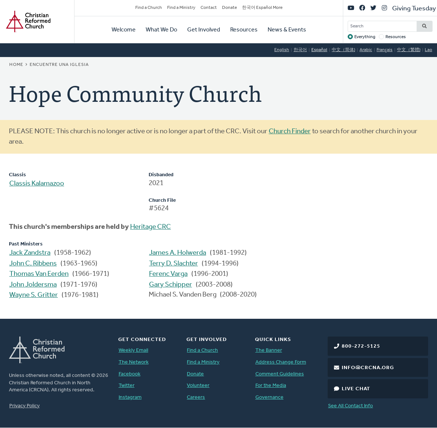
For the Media (270, 385)
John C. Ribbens (33, 263)
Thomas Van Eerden (39, 274)
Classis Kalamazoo (36, 183)
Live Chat (356, 389)
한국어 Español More (262, 8)
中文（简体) (343, 50)
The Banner (268, 350)
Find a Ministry (181, 8)
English (281, 50)
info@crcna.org (368, 368)
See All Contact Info (350, 406)
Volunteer (198, 385)
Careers (196, 397)
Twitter (127, 385)
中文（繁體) (408, 50)
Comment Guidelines (279, 374)
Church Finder (290, 131)
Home (16, 65)
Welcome (124, 30)
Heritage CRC (150, 227)
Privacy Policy (24, 406)
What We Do (161, 30)
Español (319, 50)
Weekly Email (133, 350)
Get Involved (203, 30)
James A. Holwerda (177, 253)
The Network (134, 362)
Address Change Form (280, 362)
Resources (244, 30)
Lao (428, 50)
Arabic (366, 50)
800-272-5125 (361, 346)
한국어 (300, 50)
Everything (364, 37)
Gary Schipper (170, 284)
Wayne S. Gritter (33, 295)
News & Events (287, 30)
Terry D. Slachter (173, 263)
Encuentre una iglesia (59, 65)
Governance (269, 397)
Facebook (129, 374)
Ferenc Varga (168, 274)
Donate (229, 8)
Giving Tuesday (414, 8)
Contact (209, 8)
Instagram (130, 397)
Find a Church (148, 8)
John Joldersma (33, 284)
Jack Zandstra (29, 253)
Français (385, 50)
